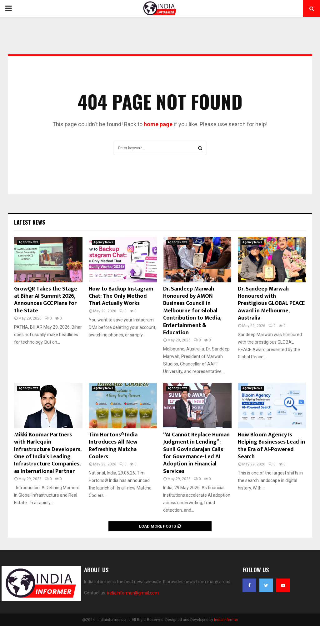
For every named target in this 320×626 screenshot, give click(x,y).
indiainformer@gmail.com (133, 592)
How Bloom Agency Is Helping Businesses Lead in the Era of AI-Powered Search (271, 445)
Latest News (29, 222)
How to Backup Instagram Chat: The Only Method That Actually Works (121, 296)
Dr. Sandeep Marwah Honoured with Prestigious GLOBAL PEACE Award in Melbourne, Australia (271, 303)
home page (158, 124)
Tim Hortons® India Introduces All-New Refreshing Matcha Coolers (113, 445)
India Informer (226, 620)
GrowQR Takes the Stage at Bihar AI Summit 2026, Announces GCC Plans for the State (45, 299)
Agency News (28, 242)
